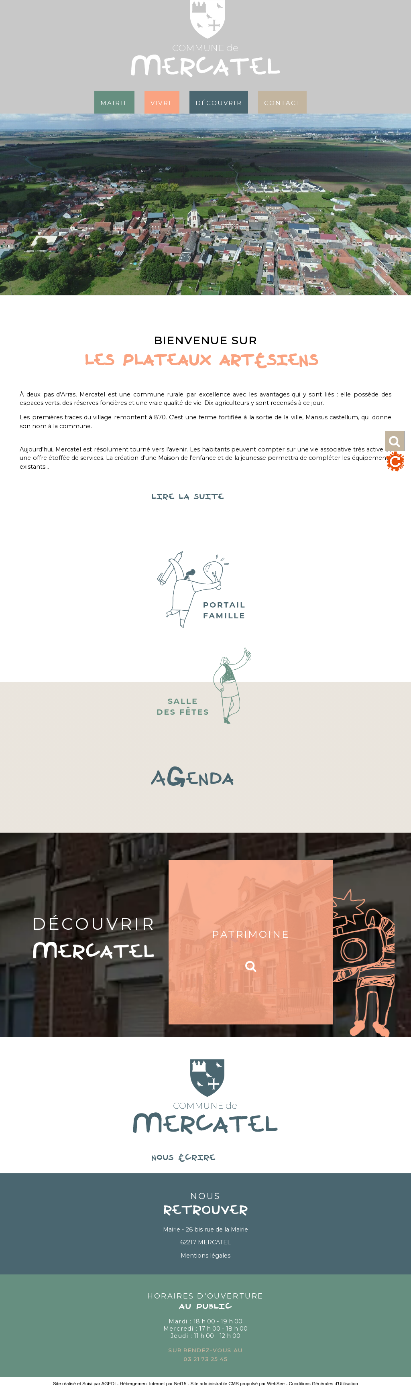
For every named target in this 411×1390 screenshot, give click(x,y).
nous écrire (205, 1158)
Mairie (114, 102)
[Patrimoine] (251, 942)
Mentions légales (205, 1255)
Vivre (162, 102)
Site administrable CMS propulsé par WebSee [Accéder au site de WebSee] (238, 1383)
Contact (282, 102)
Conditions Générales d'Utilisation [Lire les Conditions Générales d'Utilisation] (323, 1383)
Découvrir (218, 102)
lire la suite (205, 497)
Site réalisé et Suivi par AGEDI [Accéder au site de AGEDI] (84, 1383)
